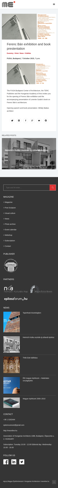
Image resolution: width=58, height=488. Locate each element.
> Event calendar (9, 230)
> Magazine (7, 202)
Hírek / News (19, 53)
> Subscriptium (9, 241)
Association (7, 436)
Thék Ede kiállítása (30, 358)
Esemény (10, 53)
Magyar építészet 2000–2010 (34, 399)
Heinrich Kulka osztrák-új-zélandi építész (26, 150)
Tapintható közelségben (32, 313)
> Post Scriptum (9, 208)
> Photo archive (9, 224)
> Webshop (7, 235)
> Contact (7, 246)
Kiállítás (28, 53)
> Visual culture (9, 213)
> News (6, 219)
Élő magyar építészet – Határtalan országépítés (36, 379)
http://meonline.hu (10, 431)
